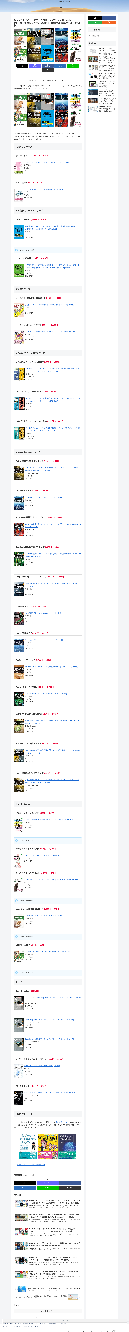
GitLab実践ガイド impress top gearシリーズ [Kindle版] (43, 492)
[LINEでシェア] (64, 66)
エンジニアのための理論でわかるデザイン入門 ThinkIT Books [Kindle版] (49, 815)
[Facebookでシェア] (41, 66)
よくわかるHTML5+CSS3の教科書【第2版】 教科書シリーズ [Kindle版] (49, 300)
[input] (102, 36)
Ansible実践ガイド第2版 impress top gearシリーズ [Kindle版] (46, 689)
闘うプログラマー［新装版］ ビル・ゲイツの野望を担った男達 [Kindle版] (49, 1088)
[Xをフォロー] (95, 18)
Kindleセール (17, 1170)
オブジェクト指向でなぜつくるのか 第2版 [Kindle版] (42, 1061)
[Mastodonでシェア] (30, 66)
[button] (76, 66)
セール (31, 1170)
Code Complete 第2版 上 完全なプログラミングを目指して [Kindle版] (49, 1015)
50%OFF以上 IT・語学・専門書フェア (31, 1160)
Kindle (25, 1170)
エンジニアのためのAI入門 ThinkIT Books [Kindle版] (41, 851)
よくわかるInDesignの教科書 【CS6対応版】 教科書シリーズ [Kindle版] (50, 327)
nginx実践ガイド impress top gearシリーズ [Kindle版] (43, 608)
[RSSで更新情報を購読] (109, 22)
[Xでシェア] (19, 66)
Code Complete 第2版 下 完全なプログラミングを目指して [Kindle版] (49, 1034)
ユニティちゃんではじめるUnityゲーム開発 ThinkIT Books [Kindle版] (48, 947)
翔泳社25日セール (61, 1117)
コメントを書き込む (47, 1307)
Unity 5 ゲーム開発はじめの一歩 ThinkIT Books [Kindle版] (44, 911)
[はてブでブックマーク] (53, 66)
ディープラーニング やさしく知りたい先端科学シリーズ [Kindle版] (47, 158)
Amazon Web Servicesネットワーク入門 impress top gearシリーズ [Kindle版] (51, 662)
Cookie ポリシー (37, 1326)
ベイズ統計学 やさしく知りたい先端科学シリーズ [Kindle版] (44, 184)
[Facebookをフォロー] (109, 18)
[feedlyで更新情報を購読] (95, 22)
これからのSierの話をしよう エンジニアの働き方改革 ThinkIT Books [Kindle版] (51, 875)
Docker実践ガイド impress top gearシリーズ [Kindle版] (44, 635)
